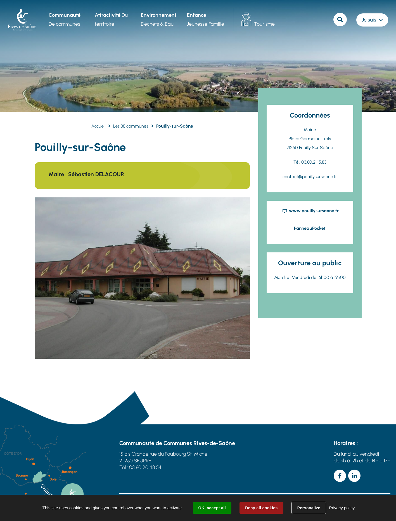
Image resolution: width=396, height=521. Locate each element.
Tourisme (264, 24)
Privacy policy (342, 507)
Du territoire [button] (111, 19)
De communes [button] (64, 19)
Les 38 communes (130, 126)
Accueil (98, 126)
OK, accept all (212, 508)
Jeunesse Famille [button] (205, 19)
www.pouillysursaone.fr (314, 210)
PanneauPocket (310, 228)
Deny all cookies (261, 508)
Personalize (308, 508)
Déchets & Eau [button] (158, 19)
